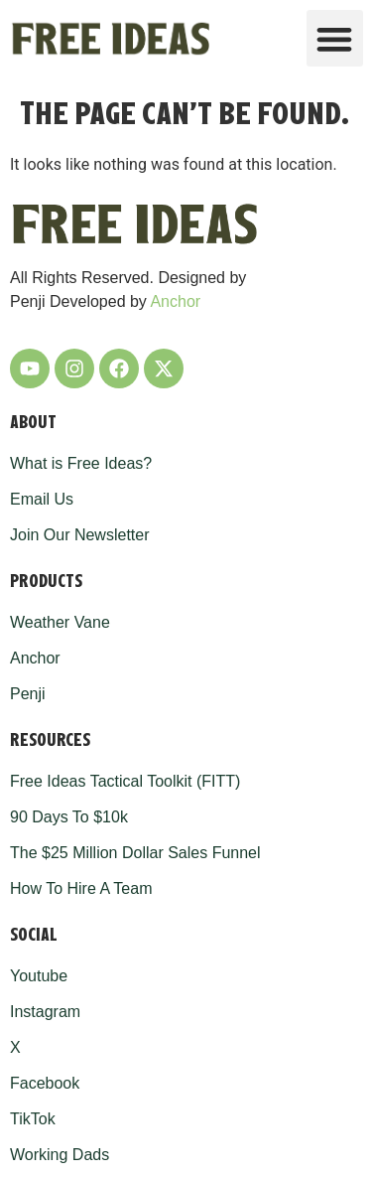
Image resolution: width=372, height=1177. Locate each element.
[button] (335, 38)
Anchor (175, 301)
